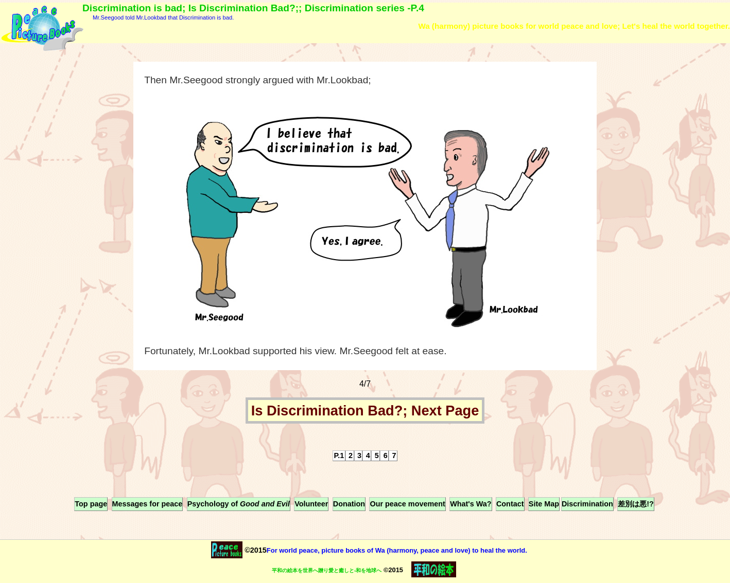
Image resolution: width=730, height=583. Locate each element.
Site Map (544, 504)
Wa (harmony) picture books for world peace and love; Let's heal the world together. (574, 26)
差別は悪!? (636, 504)
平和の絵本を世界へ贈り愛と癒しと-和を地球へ (326, 570)
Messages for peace (147, 504)
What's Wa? (470, 504)
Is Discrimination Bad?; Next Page (365, 410)
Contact (510, 504)
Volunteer (311, 504)
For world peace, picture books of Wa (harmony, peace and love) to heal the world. (397, 550)
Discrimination (587, 504)
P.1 (339, 455)
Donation (349, 504)
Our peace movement (407, 504)
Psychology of (238, 504)
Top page (91, 504)
